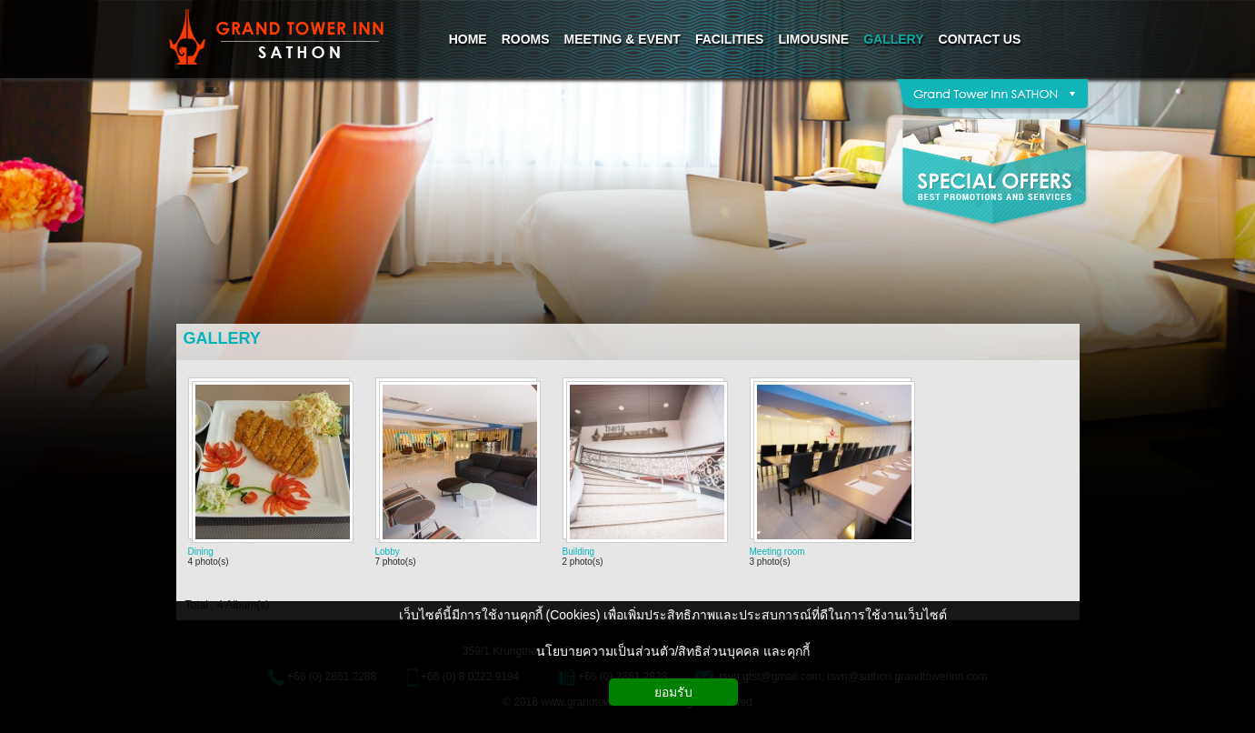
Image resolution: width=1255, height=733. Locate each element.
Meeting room (777, 552)
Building (579, 552)
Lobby (387, 552)
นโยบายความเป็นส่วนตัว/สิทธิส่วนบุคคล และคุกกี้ (673, 651)
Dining (201, 552)
